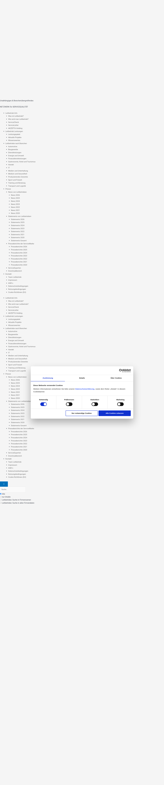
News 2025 (15, 197)
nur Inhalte (6, 494)
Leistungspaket (14, 134)
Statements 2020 (18, 236)
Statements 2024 (18, 224)
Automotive (13, 146)
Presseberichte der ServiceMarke (21, 242)
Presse (8, 188)
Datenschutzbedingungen (18, 284)
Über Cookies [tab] (116, 378)
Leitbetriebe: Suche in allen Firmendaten (18, 500)
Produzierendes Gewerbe (18, 176)
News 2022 (15, 206)
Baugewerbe (13, 149)
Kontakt (8, 272)
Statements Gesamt (19, 239)
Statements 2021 (18, 233)
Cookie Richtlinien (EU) (17, 291)
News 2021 (15, 209)
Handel (11, 164)
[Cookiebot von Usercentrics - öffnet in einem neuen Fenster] (121, 370)
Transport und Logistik (17, 185)
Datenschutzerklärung (85, 389)
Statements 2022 (18, 230)
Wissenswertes (14, 140)
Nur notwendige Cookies (82, 413)
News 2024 (15, 200)
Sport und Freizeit (15, 179)
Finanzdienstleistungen (17, 158)
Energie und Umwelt (16, 155)
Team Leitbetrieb (15, 275)
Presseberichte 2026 (19, 245)
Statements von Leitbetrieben (20, 215)
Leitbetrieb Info (11, 113)
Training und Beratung (17, 182)
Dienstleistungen (15, 152)
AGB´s (10, 282)
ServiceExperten (14, 266)
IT (9, 167)
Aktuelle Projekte (15, 137)
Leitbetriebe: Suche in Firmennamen (16, 497)
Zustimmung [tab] (48, 378)
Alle (3, 491)
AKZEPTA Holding (15, 128)
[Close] (4, 480)
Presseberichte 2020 (19, 263)
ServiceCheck (13, 122)
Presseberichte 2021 (19, 260)
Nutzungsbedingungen (17, 287)
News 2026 (15, 194)
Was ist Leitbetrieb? (16, 116)
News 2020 (15, 212)
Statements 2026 (18, 218)
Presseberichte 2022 (19, 257)
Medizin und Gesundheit (18, 173)
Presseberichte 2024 (19, 251)
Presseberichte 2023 (19, 254)
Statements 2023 (18, 227)
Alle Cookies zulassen (115, 413)
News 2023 (15, 203)
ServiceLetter (13, 125)
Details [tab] (82, 378)
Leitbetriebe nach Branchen (16, 143)
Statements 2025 (18, 221)
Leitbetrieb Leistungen (14, 131)
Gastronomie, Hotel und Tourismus (22, 161)
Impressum (12, 278)
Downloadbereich (15, 269)
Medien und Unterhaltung (18, 170)
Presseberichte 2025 (19, 248)
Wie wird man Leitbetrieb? (18, 119)
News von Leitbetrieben (17, 191)
